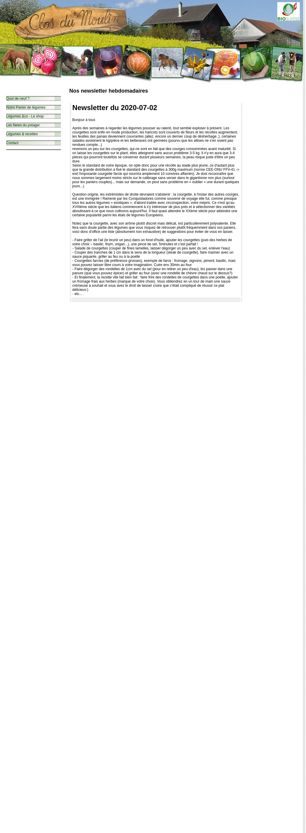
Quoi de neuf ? (18, 98)
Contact (12, 143)
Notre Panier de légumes (26, 107)
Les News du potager (23, 125)
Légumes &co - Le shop (25, 116)
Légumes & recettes (22, 134)
